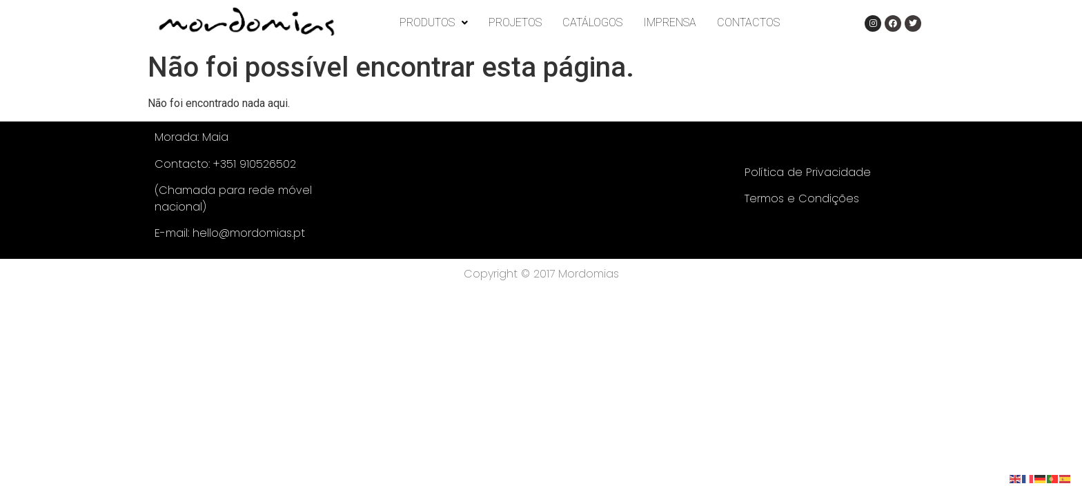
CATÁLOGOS (592, 22)
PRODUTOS (434, 22)
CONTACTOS (748, 22)
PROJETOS (515, 22)
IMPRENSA (669, 22)
